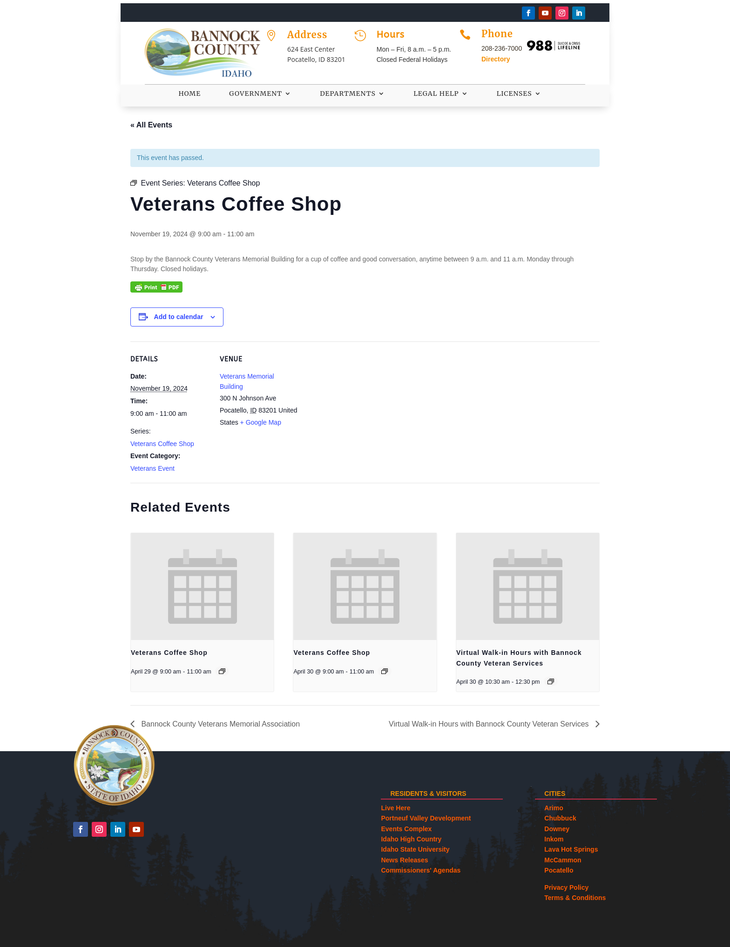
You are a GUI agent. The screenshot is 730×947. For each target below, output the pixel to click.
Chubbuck (560, 818)
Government (255, 94)
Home (189, 94)
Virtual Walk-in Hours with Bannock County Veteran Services (490, 724)
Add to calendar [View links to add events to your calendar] (178, 316)
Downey (556, 829)
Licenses (514, 94)
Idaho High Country (411, 839)
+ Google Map (260, 422)
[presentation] (202, 586)
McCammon (562, 860)
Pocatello (558, 870)
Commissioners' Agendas (420, 870)
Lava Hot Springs (571, 849)
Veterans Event (152, 468)
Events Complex (406, 829)
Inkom (553, 839)
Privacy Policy (566, 887)
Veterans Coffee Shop (162, 443)
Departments (348, 94)
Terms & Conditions (575, 897)
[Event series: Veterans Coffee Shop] (222, 671)
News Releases (404, 860)
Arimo (553, 808)
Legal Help (436, 94)
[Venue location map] (358, 406)
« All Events (151, 125)
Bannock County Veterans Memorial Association (219, 724)
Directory (495, 59)
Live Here (395, 808)
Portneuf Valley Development (426, 818)
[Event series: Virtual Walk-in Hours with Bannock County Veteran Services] (551, 681)
